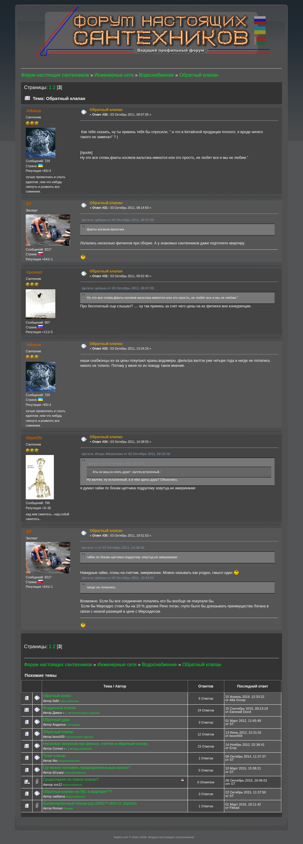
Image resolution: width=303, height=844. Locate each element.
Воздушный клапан (59, 708)
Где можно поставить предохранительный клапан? (86, 768)
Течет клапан (54, 756)
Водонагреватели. (69, 760)
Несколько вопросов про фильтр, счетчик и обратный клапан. (95, 744)
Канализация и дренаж (85, 712)
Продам (68, 808)
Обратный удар (56, 720)
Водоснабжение (69, 701)
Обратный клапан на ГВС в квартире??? (77, 792)
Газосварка (73, 724)
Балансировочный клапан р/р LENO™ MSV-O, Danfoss (90, 803)
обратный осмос (57, 696)
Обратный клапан (58, 732)
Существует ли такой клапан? (70, 779)
